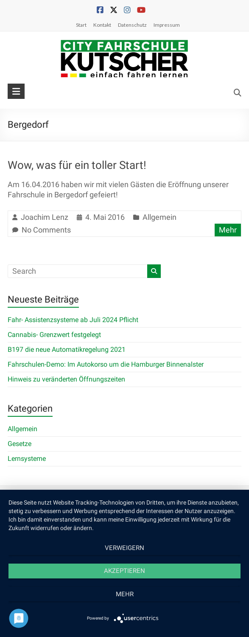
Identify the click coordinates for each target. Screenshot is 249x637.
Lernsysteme (27, 459)
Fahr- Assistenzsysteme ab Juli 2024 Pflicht (73, 320)
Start (81, 25)
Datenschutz (132, 25)
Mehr (228, 229)
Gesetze (19, 444)
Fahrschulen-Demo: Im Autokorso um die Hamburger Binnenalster (106, 364)
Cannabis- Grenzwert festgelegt (54, 335)
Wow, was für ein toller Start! (77, 165)
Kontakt (102, 25)
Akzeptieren (124, 571)
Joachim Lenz (44, 217)
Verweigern (124, 548)
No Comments (46, 229)
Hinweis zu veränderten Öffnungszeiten (66, 379)
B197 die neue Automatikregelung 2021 (67, 349)
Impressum (167, 25)
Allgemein (159, 217)
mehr (125, 594)
